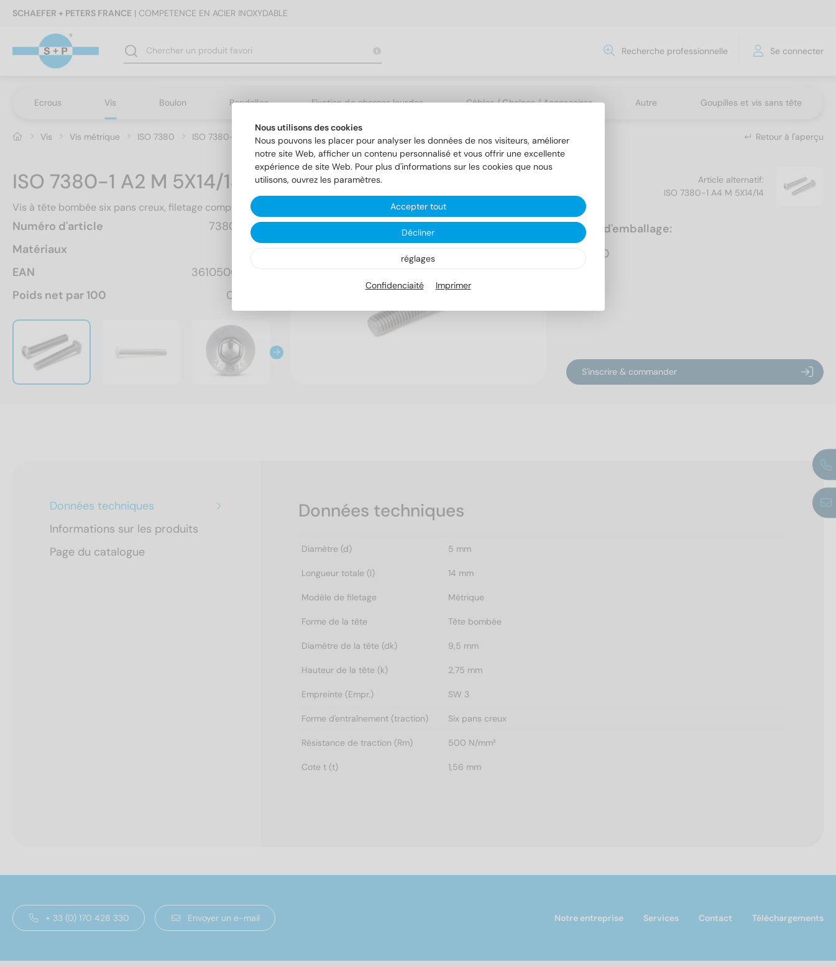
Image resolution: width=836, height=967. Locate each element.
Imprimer (453, 285)
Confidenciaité (394, 285)
